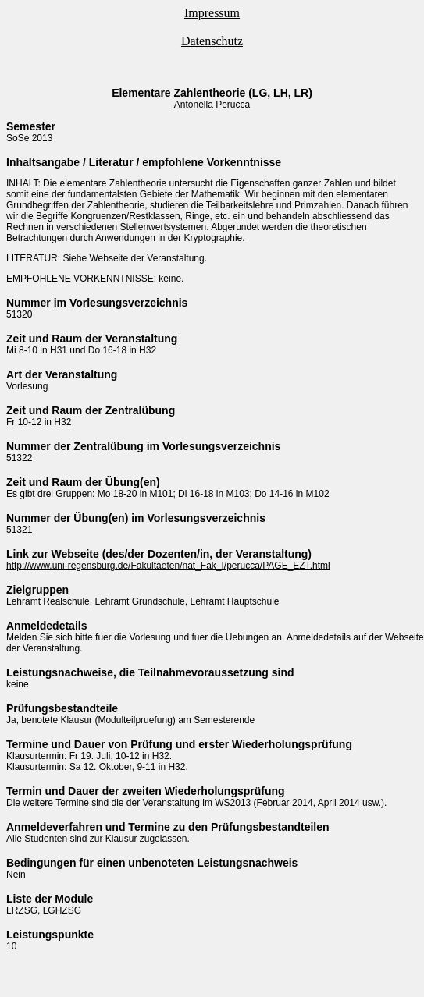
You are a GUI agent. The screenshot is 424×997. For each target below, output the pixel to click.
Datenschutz (212, 41)
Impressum (212, 13)
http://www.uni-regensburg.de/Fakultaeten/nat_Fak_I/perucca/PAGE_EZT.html (168, 565)
